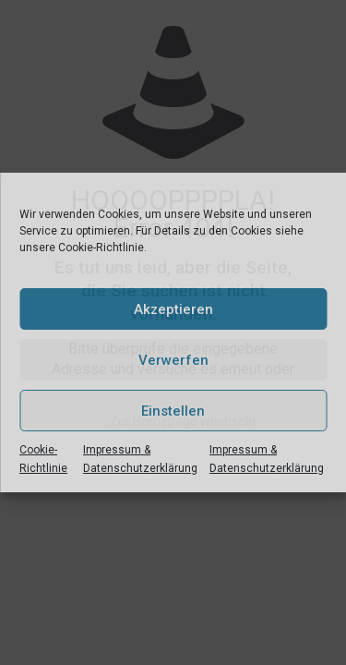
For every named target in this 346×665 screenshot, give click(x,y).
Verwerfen (173, 360)
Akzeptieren (173, 309)
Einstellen (173, 411)
